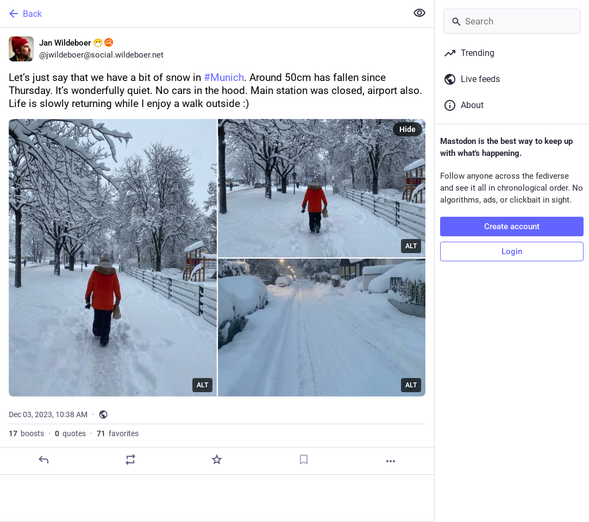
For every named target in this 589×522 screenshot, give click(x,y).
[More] (390, 461)
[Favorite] (216, 459)
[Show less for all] (419, 13)
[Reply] (43, 459)
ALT (202, 385)
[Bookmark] (303, 459)
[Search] (511, 21)
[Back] (202, 13)
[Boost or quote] (130, 459)
